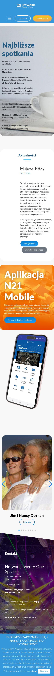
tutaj (34, 671)
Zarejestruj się (42, 18)
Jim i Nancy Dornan (27, 515)
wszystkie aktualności (34, 250)
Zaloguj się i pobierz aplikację (20, 320)
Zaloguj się (23, 18)
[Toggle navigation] (10, 18)
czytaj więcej (29, 243)
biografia (27, 522)
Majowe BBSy (32, 168)
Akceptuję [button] (44, 671)
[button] (3, 484)
